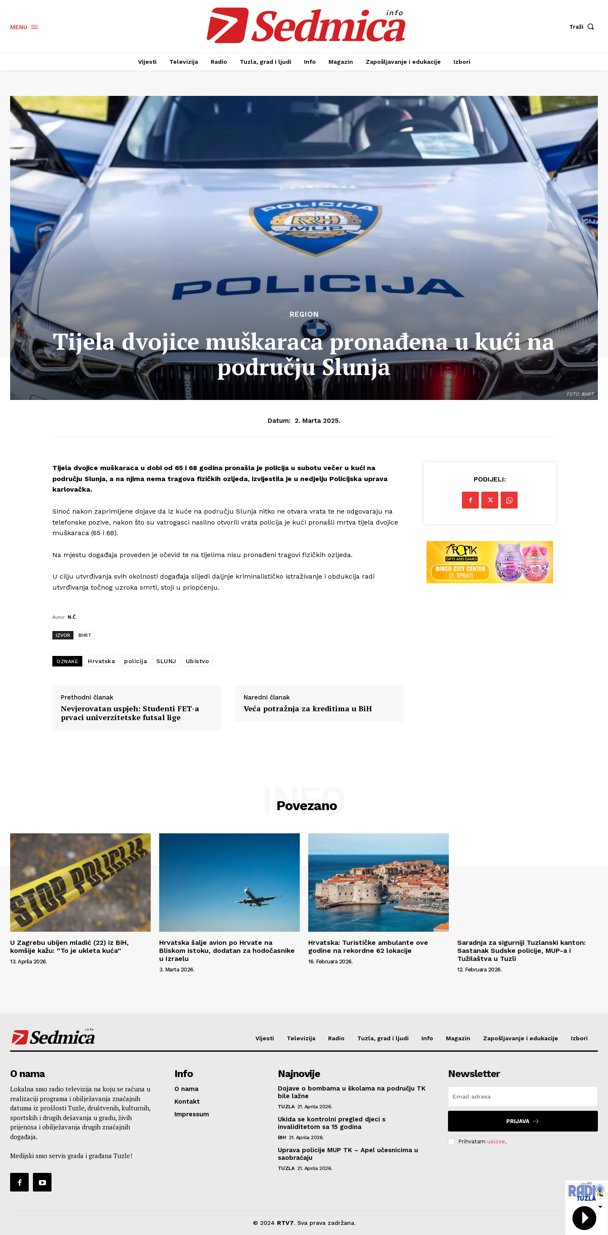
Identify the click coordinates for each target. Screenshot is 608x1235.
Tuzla (286, 1107)
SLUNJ (166, 661)
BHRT (85, 635)
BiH (282, 1137)
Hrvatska (101, 661)
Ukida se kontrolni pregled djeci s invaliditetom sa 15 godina (331, 1123)
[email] (523, 1096)
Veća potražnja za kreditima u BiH (308, 708)
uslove (496, 1141)
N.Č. (72, 617)
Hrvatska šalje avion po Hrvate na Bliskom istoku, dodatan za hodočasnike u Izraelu (227, 950)
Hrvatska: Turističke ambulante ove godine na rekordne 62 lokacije (368, 946)
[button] (583, 26)
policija (135, 661)
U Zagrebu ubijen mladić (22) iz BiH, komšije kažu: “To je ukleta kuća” (69, 946)
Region (304, 314)
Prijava (523, 1121)
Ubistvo (197, 661)
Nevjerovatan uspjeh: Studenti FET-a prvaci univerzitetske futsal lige (130, 713)
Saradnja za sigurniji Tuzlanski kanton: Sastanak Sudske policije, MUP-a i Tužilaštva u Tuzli (521, 950)
